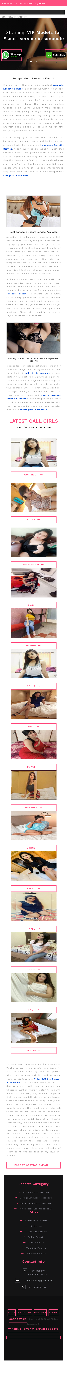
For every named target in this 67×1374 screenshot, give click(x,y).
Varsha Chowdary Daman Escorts (33, 1329)
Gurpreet (33, 474)
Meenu (34, 848)
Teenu (33, 888)
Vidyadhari (33, 564)
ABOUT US (25, 1312)
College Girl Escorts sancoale (36, 1198)
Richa (33, 519)
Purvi (33, 767)
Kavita (33, 1050)
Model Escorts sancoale (36, 1192)
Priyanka (34, 807)
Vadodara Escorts (36, 1248)
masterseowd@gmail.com (34, 3)
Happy (33, 929)
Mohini (33, 645)
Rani (33, 1009)
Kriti (34, 726)
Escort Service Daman (33, 1165)
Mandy (34, 969)
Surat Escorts (36, 1242)
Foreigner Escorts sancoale (36, 1203)
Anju (34, 605)
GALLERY (40, 1312)
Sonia (33, 686)
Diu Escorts (36, 1226)
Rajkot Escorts (36, 1237)
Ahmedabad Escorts (36, 1221)
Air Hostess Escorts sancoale (36, 1209)
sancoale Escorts (36, 1253)
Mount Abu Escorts (36, 1232)
